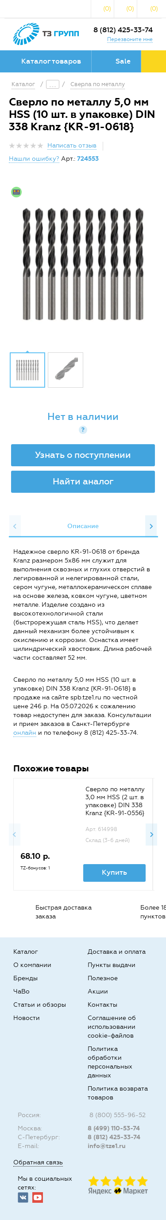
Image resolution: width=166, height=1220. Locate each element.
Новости (26, 1018)
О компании (32, 965)
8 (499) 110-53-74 (114, 1128)
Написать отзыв (72, 145)
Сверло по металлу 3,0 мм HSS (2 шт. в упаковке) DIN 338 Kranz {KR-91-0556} (115, 801)
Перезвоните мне (130, 39)
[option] (83, 264)
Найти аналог (83, 481)
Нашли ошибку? (34, 158)
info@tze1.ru (107, 1146)
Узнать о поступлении (83, 454)
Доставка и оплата (117, 952)
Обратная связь (38, 1162)
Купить (114, 872)
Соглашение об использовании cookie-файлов (112, 1026)
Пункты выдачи (111, 965)
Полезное (103, 978)
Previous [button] (15, 526)
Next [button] (151, 526)
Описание (83, 526)
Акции (98, 991)
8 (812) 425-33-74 (123, 30)
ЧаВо (21, 991)
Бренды (25, 978)
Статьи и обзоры (39, 1004)
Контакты (102, 1004)
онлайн (24, 733)
